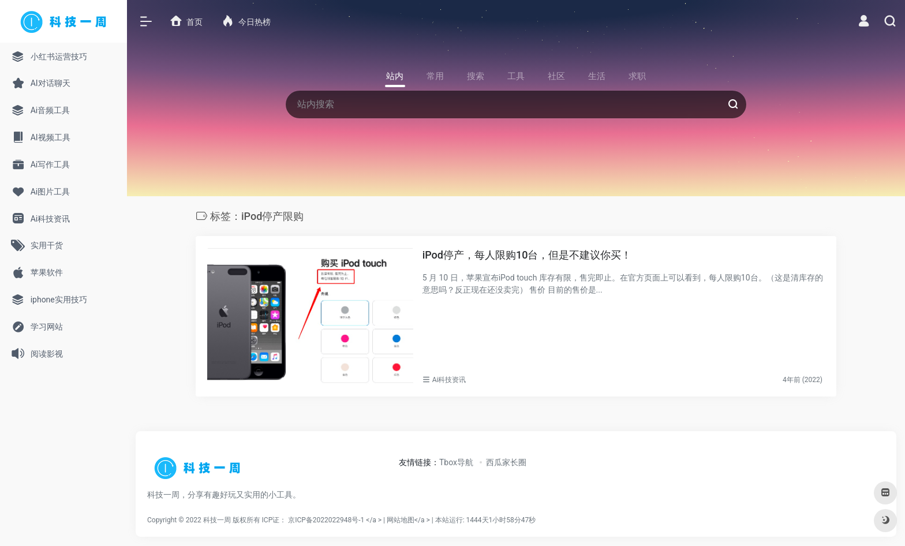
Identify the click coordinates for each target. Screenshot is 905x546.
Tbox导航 (456, 462)
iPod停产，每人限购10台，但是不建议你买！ (527, 255)
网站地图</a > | (461, 520)
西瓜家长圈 (506, 462)
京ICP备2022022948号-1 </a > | (337, 520)
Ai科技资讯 (449, 380)
